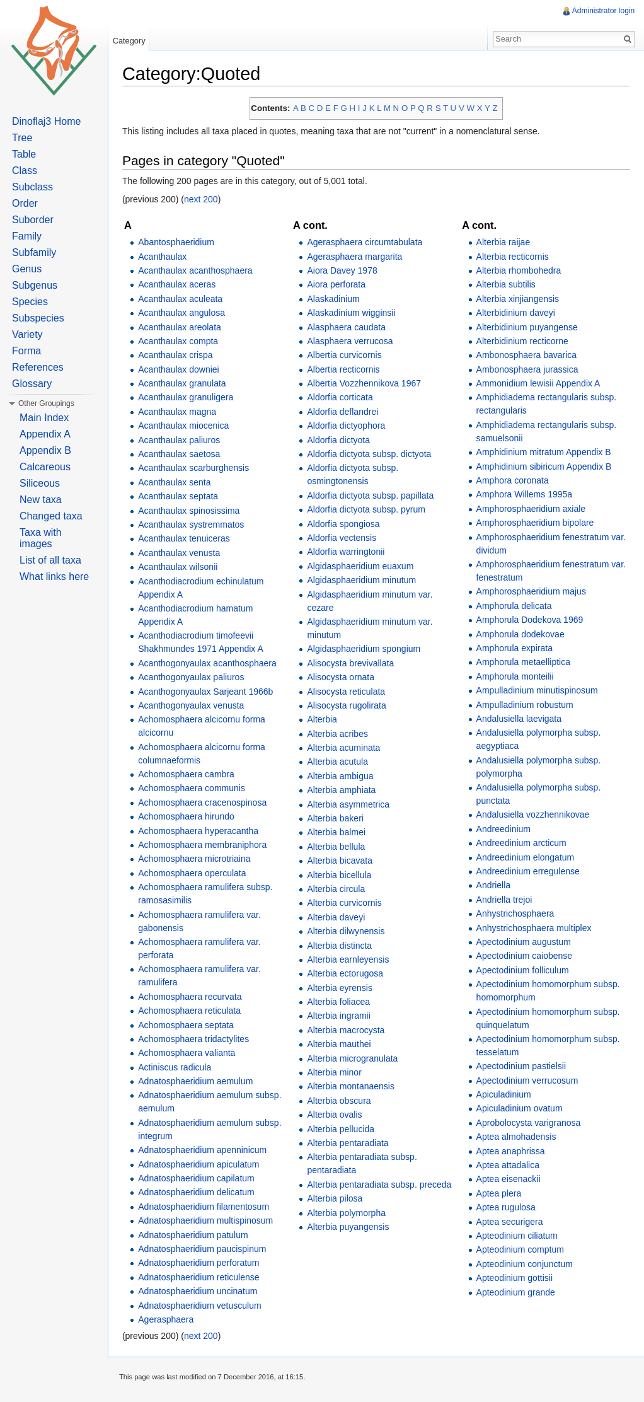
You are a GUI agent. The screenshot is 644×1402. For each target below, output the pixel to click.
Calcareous (45, 466)
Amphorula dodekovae (520, 635)
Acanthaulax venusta (183, 553)
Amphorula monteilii (515, 677)
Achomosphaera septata (190, 1026)
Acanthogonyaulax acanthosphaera (211, 664)
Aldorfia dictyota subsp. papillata (372, 496)
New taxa (41, 499)
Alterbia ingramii (340, 1017)
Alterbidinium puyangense (527, 328)
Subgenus (34, 285)
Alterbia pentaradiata (350, 1143)
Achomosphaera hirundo (190, 817)
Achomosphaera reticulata (193, 1011)
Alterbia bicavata (342, 861)
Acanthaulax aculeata (184, 299)
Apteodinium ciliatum (517, 1236)
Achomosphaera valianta (190, 1054)
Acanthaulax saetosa (183, 454)
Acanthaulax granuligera (190, 398)
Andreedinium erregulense (528, 872)
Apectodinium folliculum (522, 971)
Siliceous (40, 483)
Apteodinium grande (515, 1293)
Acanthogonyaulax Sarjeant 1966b (209, 692)
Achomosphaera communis (196, 789)
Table (24, 154)
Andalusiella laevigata (518, 719)
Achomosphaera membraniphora (206, 845)
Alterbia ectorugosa (347, 975)
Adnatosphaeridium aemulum (199, 1082)
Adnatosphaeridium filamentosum (207, 1207)
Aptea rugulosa (506, 1208)
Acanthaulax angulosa (185, 313)
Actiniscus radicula (179, 1068)
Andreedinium (503, 830)
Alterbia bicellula (341, 876)
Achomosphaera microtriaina (198, 860)
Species (30, 301)
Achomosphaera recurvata (194, 997)
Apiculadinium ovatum (519, 1109)
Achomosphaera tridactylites (197, 1039)
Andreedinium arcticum (521, 843)
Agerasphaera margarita (357, 257)
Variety (27, 334)
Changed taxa (51, 516)
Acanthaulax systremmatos (195, 525)
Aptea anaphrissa (510, 1152)
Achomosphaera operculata (196, 874)
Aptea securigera (509, 1222)
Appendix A (45, 434)
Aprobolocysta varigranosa (528, 1123)
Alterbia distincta (341, 946)
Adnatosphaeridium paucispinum (206, 1249)
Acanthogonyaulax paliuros (195, 678)
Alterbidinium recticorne (522, 342)
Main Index (44, 417)
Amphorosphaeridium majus (531, 593)
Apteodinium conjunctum (524, 1265)
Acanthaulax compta (182, 342)
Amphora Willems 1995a (524, 495)
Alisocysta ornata (343, 678)
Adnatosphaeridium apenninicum (206, 1150)
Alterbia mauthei (341, 1045)
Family (27, 236)
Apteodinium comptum (520, 1251)
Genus (27, 269)
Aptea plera (499, 1194)
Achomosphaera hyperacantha (202, 831)
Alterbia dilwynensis (348, 932)
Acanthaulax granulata (186, 384)
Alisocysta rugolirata (348, 706)
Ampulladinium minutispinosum (537, 691)
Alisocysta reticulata (348, 692)
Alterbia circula (338, 889)
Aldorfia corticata (342, 398)
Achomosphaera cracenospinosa (206, 803)
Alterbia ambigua (342, 777)
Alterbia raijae (503, 243)
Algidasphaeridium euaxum (362, 567)
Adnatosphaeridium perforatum (202, 1264)
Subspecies (38, 318)
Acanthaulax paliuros (183, 441)
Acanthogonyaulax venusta (195, 706)
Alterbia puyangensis (350, 1227)
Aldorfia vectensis (344, 538)
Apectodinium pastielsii (521, 1067)
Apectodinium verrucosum (527, 1081)
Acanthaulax (166, 257)
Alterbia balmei (338, 833)
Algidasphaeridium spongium (366, 650)
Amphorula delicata (514, 606)
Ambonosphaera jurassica (527, 370)
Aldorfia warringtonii (348, 553)
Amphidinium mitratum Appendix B (543, 453)
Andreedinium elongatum (525, 858)
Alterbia (324, 720)
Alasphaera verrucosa (352, 342)
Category (131, 40)
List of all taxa (50, 560)
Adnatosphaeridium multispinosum (209, 1221)
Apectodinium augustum (523, 942)
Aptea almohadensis (516, 1137)
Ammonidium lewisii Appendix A (538, 384)
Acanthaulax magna (181, 412)
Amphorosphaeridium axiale (531, 509)
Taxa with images (41, 538)
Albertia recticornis (345, 370)
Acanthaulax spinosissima (193, 511)
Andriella (493, 886)
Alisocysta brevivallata (352, 664)
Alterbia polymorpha (348, 1213)
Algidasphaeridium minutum (363, 581)
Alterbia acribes (340, 734)
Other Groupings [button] (46, 403)
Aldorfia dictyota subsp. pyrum (368, 510)
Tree (22, 137)
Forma (26, 350)
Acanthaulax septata (182, 497)
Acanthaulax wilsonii (182, 567)
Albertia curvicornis (346, 355)
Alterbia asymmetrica (350, 805)
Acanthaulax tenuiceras (188, 540)
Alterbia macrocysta (348, 1031)
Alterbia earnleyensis (350, 960)
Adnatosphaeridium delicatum (200, 1193)
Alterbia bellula (338, 847)
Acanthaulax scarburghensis (197, 469)
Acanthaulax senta (178, 483)
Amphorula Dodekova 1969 (530, 620)
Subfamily (34, 252)
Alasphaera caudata (348, 328)
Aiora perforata (338, 286)
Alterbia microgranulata (354, 1059)
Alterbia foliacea (340, 1002)
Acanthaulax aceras (181, 286)
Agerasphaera (170, 1320)
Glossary (32, 383)
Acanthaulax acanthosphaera (199, 271)
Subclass (32, 187)
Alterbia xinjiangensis (518, 299)
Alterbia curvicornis (346, 904)
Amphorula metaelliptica (523, 663)
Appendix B (45, 450)
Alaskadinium (335, 299)
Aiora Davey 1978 (344, 271)
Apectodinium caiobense (524, 957)
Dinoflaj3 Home (46, 121)
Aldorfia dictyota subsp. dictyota (371, 454)
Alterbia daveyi (338, 918)
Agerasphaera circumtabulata (367, 243)
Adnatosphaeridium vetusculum (203, 1306)
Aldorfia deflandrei (345, 412)
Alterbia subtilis (506, 286)
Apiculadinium (503, 1095)
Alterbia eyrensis (342, 988)
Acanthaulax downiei (182, 370)
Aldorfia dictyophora (348, 426)
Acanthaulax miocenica (187, 426)
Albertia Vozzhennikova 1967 (366, 384)
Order (25, 203)
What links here (54, 576)
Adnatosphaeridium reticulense (202, 1278)
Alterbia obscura (341, 1101)
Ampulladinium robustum (524, 705)
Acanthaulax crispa (179, 355)
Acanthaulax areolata (184, 328)
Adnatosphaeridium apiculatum (202, 1165)
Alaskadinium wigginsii (353, 313)
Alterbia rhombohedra (518, 271)
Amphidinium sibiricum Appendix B (544, 467)
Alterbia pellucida (343, 1130)
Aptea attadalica (507, 1166)
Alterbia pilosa (337, 1199)
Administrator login (603, 10)
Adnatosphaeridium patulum (197, 1236)
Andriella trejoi (504, 900)
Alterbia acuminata (345, 748)
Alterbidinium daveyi (515, 313)
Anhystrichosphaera (515, 914)
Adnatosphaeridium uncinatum (202, 1292)
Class (24, 170)
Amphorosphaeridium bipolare (535, 523)
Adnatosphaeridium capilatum (200, 1179)
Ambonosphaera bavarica (526, 355)
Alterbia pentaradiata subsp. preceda (381, 1185)
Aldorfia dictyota (340, 441)
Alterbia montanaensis (353, 1087)
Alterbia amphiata (343, 790)
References (38, 367)
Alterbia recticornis (512, 257)
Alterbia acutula (340, 763)
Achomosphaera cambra (190, 775)
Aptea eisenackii (508, 1180)
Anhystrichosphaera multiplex (534, 929)
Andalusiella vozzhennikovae (533, 816)
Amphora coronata (512, 481)
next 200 (205, 200)
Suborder (33, 219)
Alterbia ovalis (336, 1115)
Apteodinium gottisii (514, 1278)
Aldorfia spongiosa (345, 524)
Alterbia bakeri (337, 819)
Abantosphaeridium (180, 243)
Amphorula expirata (514, 649)
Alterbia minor (336, 1073)
